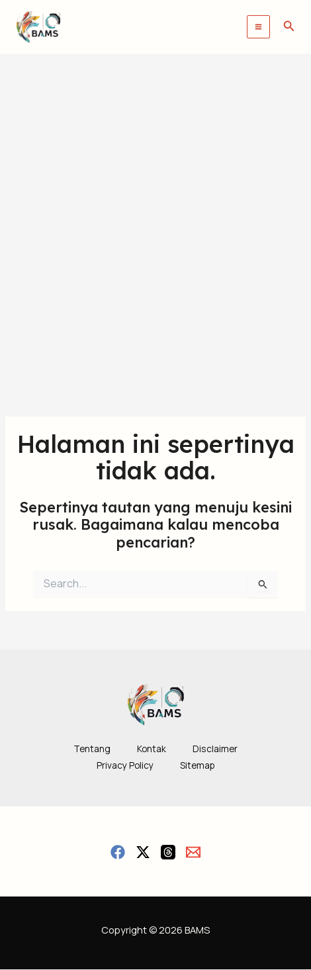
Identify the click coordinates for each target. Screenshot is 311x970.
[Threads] (168, 852)
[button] (289, 26)
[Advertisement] (155, 215)
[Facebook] (118, 852)
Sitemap (197, 765)
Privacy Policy (125, 765)
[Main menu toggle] (258, 26)
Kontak (151, 748)
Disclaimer (215, 748)
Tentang (92, 748)
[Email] (193, 852)
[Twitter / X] (143, 852)
